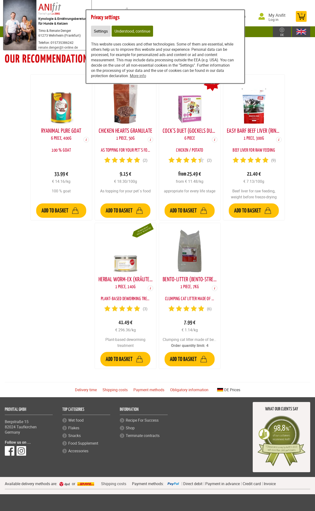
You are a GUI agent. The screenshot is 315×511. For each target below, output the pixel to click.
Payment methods (148, 389)
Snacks (74, 435)
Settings (101, 31)
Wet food (76, 420)
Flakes (73, 428)
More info (138, 75)
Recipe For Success (142, 420)
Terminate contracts (143, 435)
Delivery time (86, 389)
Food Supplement (83, 443)
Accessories (78, 451)
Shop (130, 428)
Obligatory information (189, 389)
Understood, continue (132, 31)
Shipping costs (115, 389)
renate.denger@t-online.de (58, 47)
